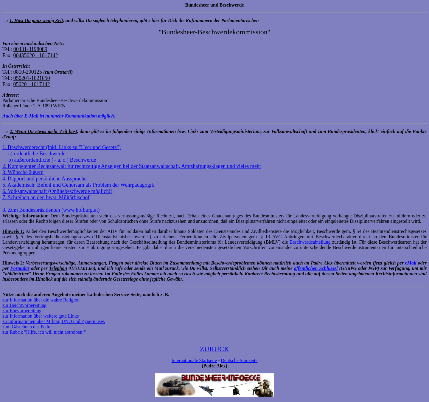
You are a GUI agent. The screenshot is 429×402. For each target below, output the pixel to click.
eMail (410, 262)
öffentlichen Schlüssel (316, 268)
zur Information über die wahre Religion (41, 299)
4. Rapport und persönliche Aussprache (44, 179)
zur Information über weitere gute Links (40, 315)
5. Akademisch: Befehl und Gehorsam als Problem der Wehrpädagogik (78, 185)
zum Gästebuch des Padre (27, 326)
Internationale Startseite (194, 360)
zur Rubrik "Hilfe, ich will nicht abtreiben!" (44, 332)
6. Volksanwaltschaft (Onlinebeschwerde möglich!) (57, 191)
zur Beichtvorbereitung (24, 305)
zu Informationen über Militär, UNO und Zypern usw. (53, 321)
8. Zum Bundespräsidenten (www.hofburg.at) (51, 210)
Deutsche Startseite (239, 360)
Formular (19, 268)
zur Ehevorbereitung (21, 310)
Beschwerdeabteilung (310, 242)
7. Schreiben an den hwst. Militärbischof (45, 197)
